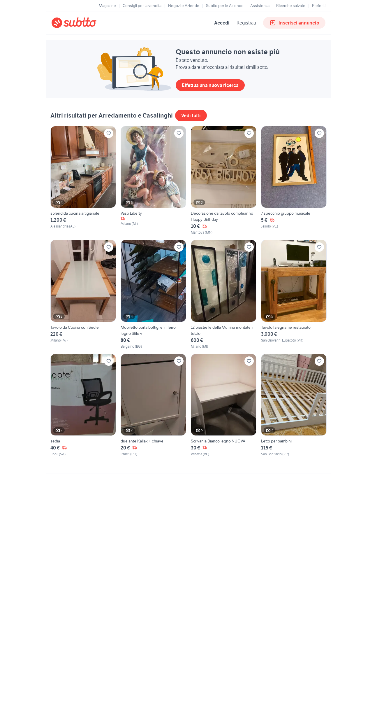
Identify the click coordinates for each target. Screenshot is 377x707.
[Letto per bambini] (294, 405)
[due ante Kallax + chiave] (153, 405)
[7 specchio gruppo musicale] (294, 180)
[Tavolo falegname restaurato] (294, 294)
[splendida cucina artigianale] (83, 180)
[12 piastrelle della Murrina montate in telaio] (223, 294)
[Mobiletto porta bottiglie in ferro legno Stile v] (153, 294)
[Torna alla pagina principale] (85, 23)
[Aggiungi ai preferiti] (108, 133)
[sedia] (83, 405)
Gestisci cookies (66, 562)
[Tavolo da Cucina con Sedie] (83, 294)
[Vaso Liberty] (153, 180)
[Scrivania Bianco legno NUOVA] (223, 405)
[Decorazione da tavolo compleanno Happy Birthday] (223, 180)
